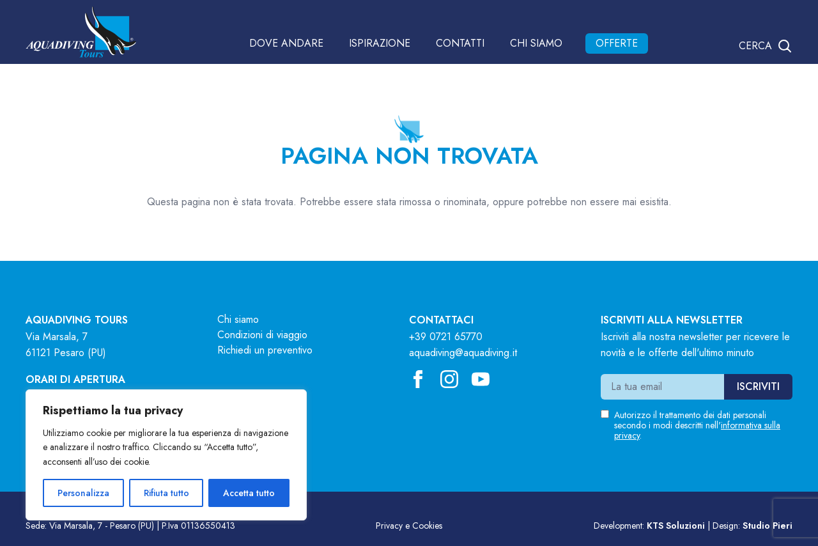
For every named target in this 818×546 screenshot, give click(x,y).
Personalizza (83, 493)
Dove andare (286, 43)
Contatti (460, 43)
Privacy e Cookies (409, 525)
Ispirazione (379, 43)
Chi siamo (536, 43)
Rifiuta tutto (166, 493)
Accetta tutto (249, 493)
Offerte (617, 43)
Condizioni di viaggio (262, 334)
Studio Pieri (767, 525)
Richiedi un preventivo (265, 350)
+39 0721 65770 (445, 336)
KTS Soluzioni (676, 525)
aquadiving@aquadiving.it (463, 352)
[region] (166, 454)
